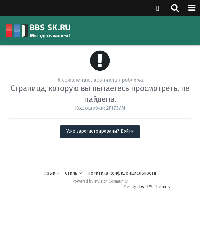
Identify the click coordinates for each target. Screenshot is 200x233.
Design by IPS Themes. (147, 187)
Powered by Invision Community (100, 181)
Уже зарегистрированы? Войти (100, 131)
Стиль (73, 173)
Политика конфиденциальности (121, 173)
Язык (51, 173)
